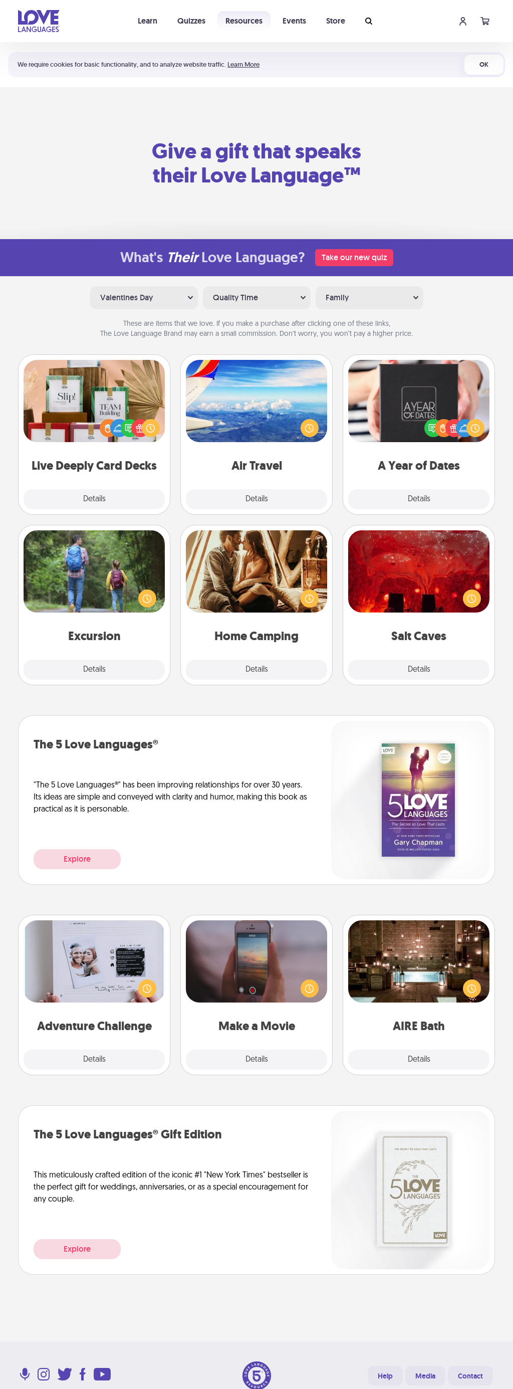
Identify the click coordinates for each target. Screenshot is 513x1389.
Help (385, 1375)
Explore (77, 859)
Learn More (243, 64)
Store (335, 21)
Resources (244, 21)
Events (294, 21)
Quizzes (191, 21)
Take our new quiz (354, 257)
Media (425, 1375)
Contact (470, 1375)
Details (94, 499)
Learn (147, 21)
